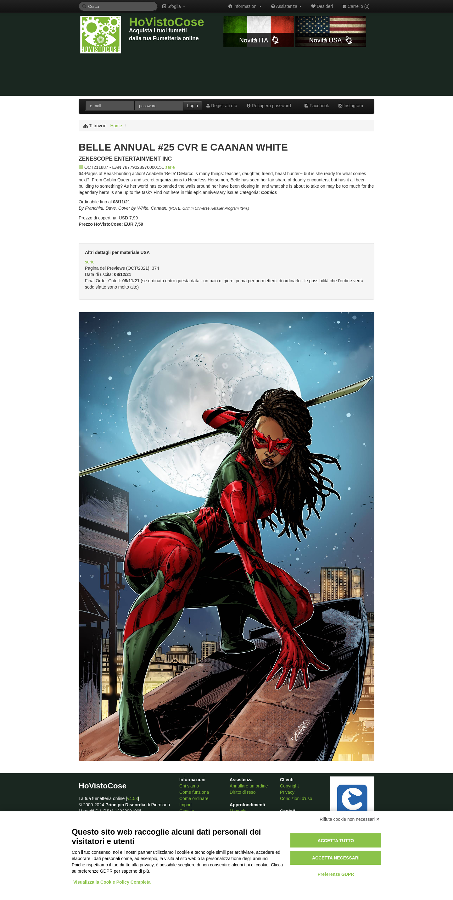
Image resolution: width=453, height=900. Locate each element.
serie (170, 167)
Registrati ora (221, 105)
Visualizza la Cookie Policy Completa (112, 882)
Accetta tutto (336, 840)
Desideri (322, 6)
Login (192, 105)
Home (116, 125)
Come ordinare (194, 798)
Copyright (289, 785)
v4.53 (132, 798)
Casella (186, 811)
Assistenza (286, 6)
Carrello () (356, 6)
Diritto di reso (242, 792)
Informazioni (245, 6)
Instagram (350, 105)
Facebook (317, 105)
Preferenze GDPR (335, 874)
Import (185, 804)
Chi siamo (189, 785)
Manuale (238, 811)
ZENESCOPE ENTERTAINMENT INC (125, 159)
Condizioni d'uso (296, 798)
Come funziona (194, 792)
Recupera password (269, 105)
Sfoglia (173, 6)
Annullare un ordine (249, 785)
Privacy (287, 792)
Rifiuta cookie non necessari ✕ (350, 819)
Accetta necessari (336, 857)
